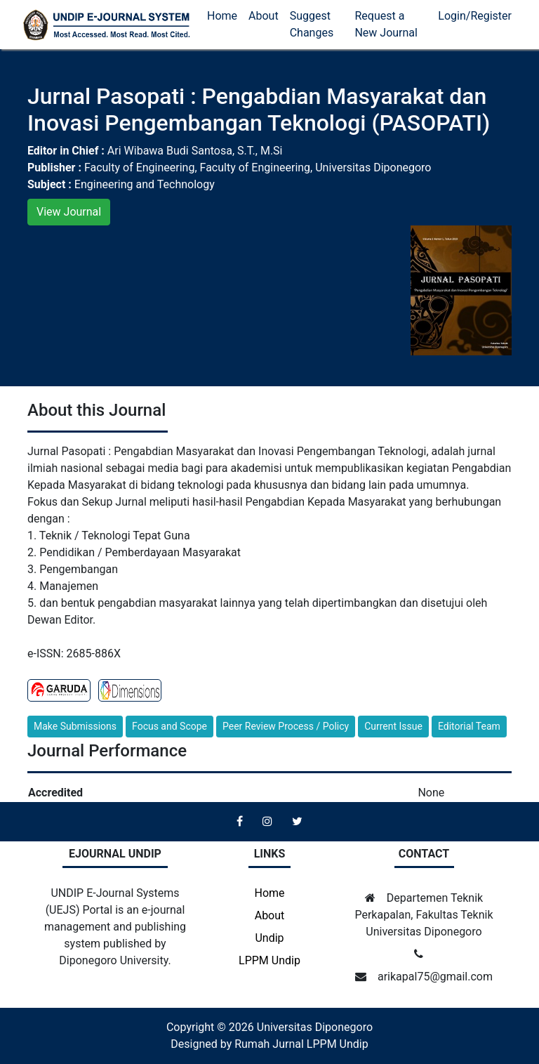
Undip (269, 938)
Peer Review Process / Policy (285, 726)
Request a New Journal (386, 24)
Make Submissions (75, 726)
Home (222, 15)
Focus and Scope (169, 726)
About (263, 15)
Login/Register (475, 15)
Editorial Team (469, 726)
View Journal (68, 211)
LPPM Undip (269, 960)
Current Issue (393, 726)
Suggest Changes (312, 24)
